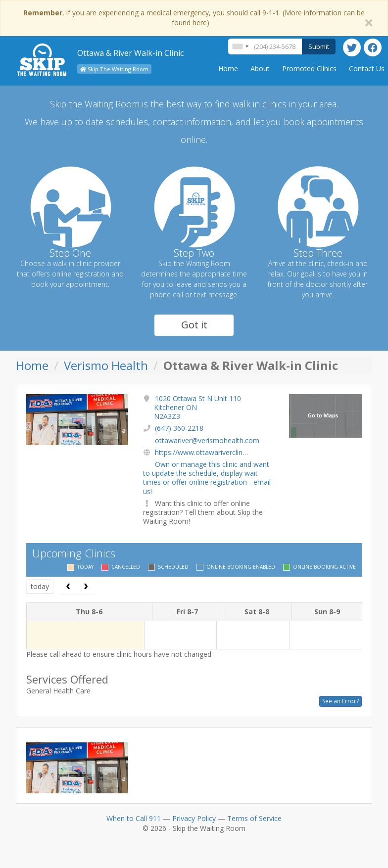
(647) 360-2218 (179, 428)
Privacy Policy (194, 818)
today (40, 586)
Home (228, 68)
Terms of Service (254, 818)
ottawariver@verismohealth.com (207, 440)
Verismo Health (106, 365)
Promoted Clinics (309, 68)
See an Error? (340, 701)
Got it (194, 324)
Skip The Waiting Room (114, 69)
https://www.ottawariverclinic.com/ (210, 452)
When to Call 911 (133, 818)
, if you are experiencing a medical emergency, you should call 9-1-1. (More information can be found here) (194, 17)
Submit (318, 46)
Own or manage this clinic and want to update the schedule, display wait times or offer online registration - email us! (207, 477)
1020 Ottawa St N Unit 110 (197, 407)
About (260, 68)
